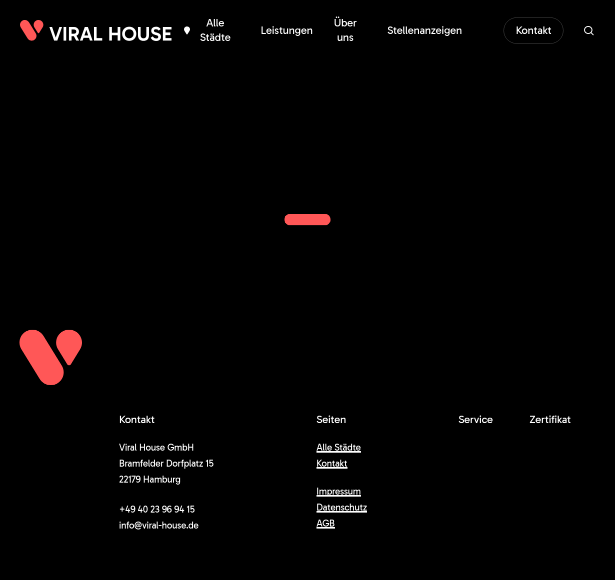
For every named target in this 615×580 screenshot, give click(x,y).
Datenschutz (341, 507)
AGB (325, 523)
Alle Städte (338, 447)
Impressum (338, 491)
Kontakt (332, 463)
